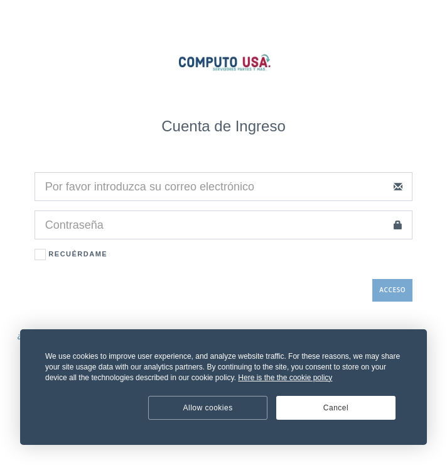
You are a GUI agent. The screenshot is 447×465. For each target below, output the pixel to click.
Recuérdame (71, 254)
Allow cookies (208, 407)
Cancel (335, 407)
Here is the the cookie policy (285, 377)
